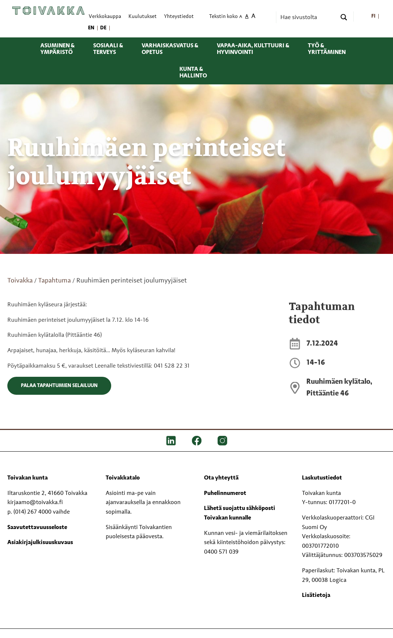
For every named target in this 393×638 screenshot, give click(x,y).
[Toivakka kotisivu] (48, 10)
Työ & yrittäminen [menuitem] (327, 49)
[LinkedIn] (171, 441)
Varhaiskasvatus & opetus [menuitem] (170, 49)
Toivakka (20, 280)
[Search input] (307, 17)
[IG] (222, 441)
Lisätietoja (316, 595)
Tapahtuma (54, 280)
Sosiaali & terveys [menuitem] (108, 49)
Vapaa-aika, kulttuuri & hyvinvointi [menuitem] (253, 49)
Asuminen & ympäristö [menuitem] (57, 49)
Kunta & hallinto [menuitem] (193, 72)
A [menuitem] (240, 17)
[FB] (196, 441)
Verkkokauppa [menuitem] (105, 16)
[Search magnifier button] (344, 17)
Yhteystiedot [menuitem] (179, 16)
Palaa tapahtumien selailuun (59, 385)
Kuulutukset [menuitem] (142, 16)
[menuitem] (373, 16)
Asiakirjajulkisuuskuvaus (40, 543)
